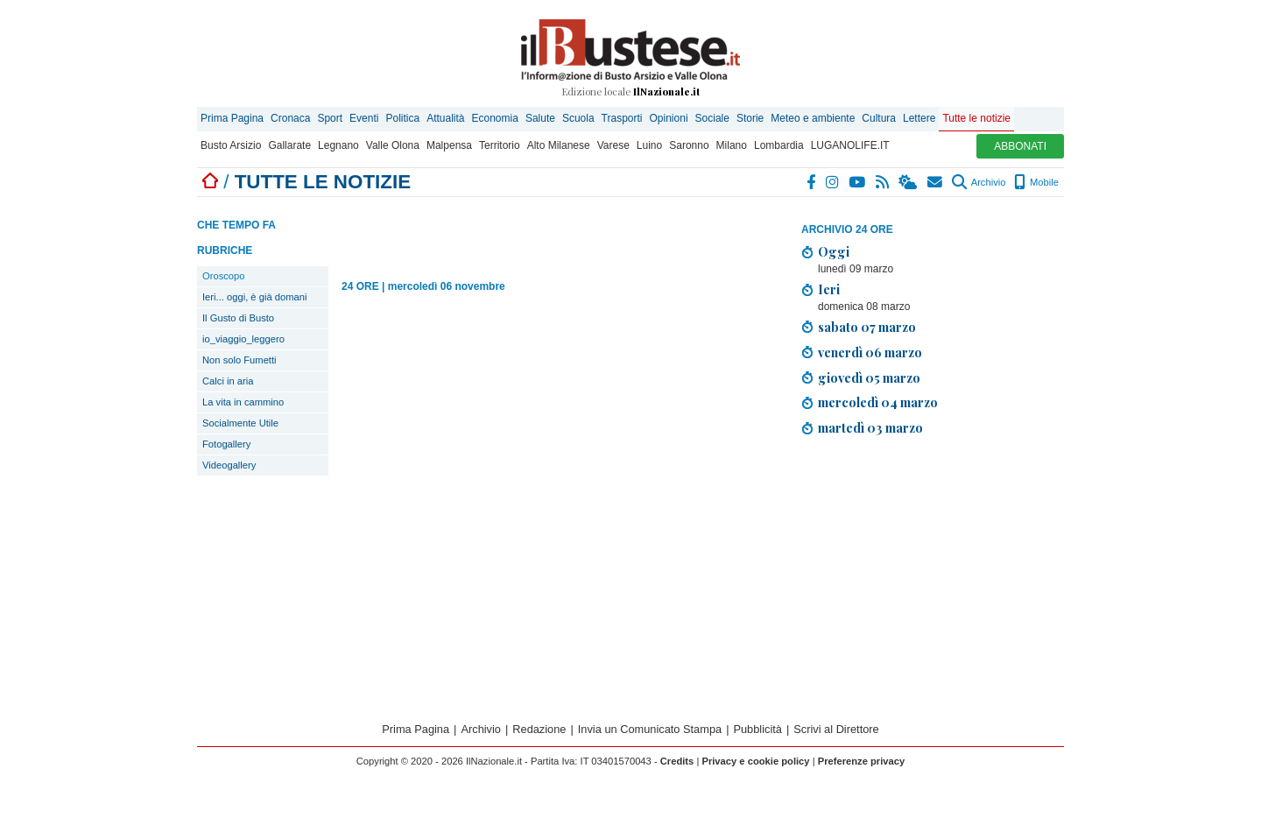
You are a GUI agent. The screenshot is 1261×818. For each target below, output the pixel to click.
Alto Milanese (558, 145)
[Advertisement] (932, 572)
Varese (613, 145)
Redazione (539, 729)
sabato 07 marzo (867, 326)
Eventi (363, 118)
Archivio (978, 182)
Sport (329, 118)
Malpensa (449, 145)
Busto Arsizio (231, 145)
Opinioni (669, 118)
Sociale (712, 118)
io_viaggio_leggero (243, 339)
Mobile (1036, 182)
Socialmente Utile (240, 423)
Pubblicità (757, 729)
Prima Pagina (232, 118)
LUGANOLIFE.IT (850, 145)
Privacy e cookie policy (755, 761)
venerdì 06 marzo (870, 352)
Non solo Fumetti (239, 360)
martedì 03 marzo (870, 427)
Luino (649, 145)
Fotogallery (226, 444)
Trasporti (622, 118)
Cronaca (290, 118)
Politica (402, 118)
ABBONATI (1020, 146)
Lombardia (779, 145)
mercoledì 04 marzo (878, 402)
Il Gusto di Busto (238, 318)
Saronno (688, 145)
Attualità (445, 118)
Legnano (338, 145)
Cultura (879, 118)
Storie (750, 118)
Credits (677, 761)
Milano (731, 145)
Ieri (829, 289)
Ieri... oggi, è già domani (254, 297)
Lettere (919, 118)
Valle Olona (392, 145)
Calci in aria (227, 381)
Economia (495, 118)
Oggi (833, 251)
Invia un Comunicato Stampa (650, 729)
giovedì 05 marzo (869, 377)
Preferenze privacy (861, 761)
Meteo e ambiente (813, 118)
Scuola (578, 118)
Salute (540, 118)
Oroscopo (223, 276)
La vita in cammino (243, 402)
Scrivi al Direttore (835, 729)
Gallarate (289, 145)
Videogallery (229, 465)
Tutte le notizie (976, 118)
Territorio (499, 145)
